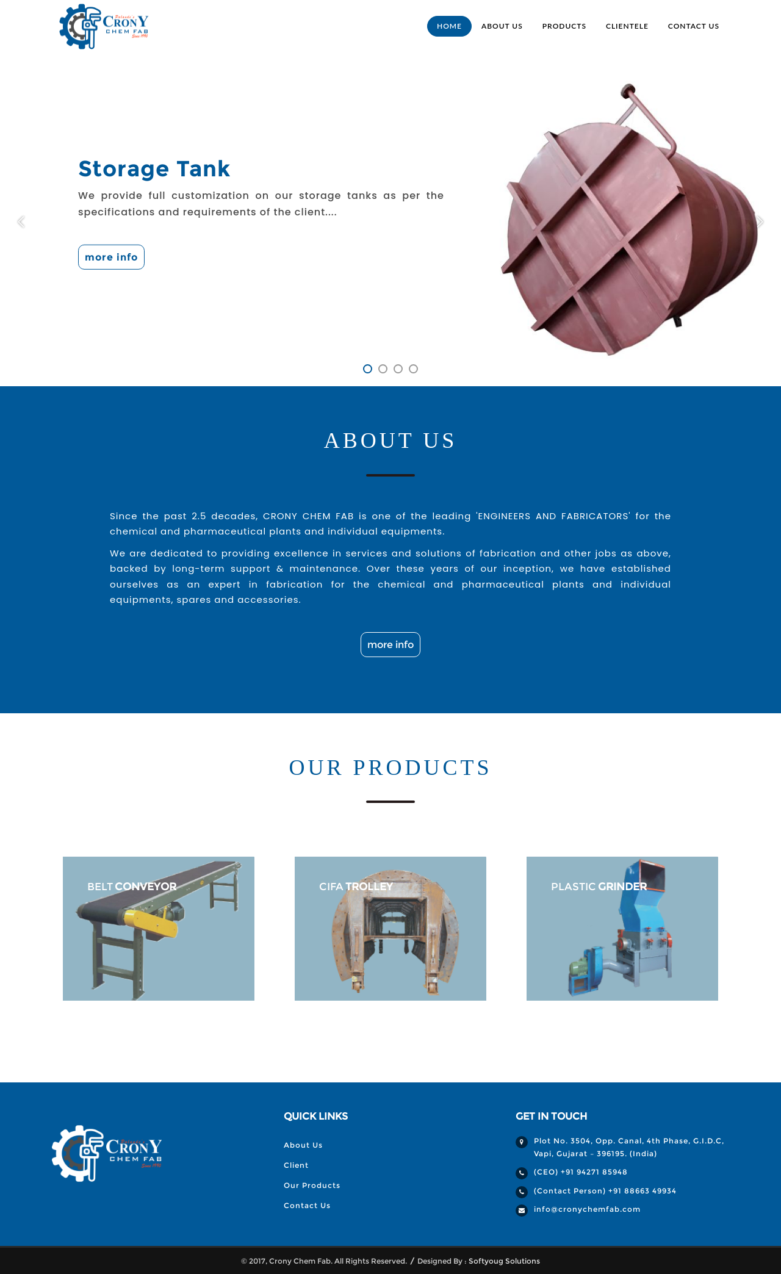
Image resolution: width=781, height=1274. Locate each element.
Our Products (312, 1185)
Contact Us (693, 26)
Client (296, 1165)
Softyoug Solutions (504, 1260)
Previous (23, 221)
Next (757, 220)
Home (449, 26)
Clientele (627, 26)
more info (111, 257)
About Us (502, 26)
